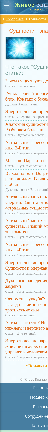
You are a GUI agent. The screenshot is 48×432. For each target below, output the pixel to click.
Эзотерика (15, 19)
